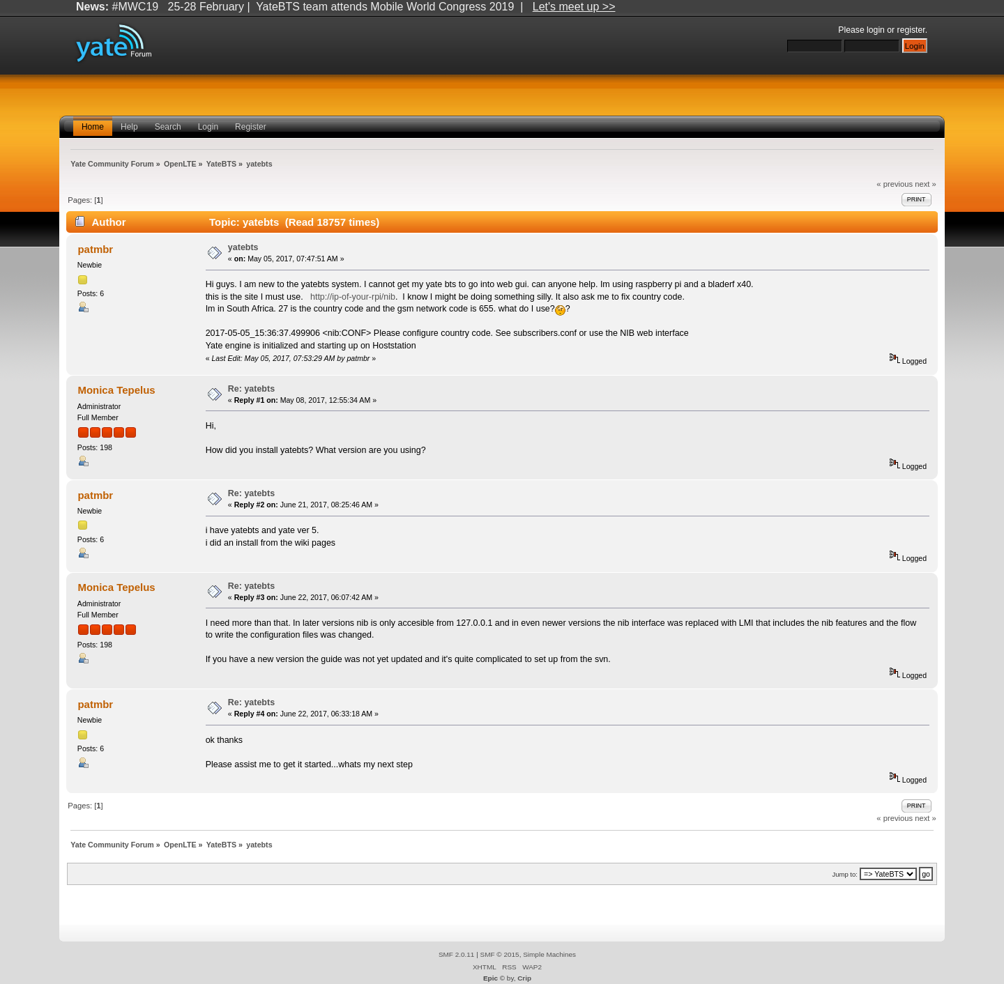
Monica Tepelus (116, 390)
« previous (894, 184)
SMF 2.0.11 (457, 954)
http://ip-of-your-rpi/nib (352, 297)
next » (925, 184)
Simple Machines (549, 954)
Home (93, 127)
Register (250, 127)
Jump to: (845, 874)
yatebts (243, 247)
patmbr (95, 249)
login (876, 30)
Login (208, 127)
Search (168, 127)
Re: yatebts (251, 389)
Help (129, 127)
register (911, 30)
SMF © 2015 (499, 954)
